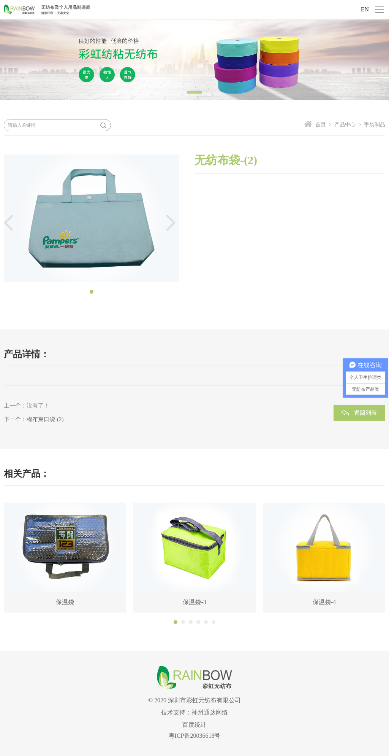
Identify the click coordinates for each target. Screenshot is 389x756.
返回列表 (365, 413)
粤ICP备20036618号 (195, 735)
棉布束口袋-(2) (45, 419)
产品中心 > (346, 124)
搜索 (103, 125)
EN (365, 9)
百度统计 (194, 724)
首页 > (323, 124)
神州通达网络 (209, 712)
